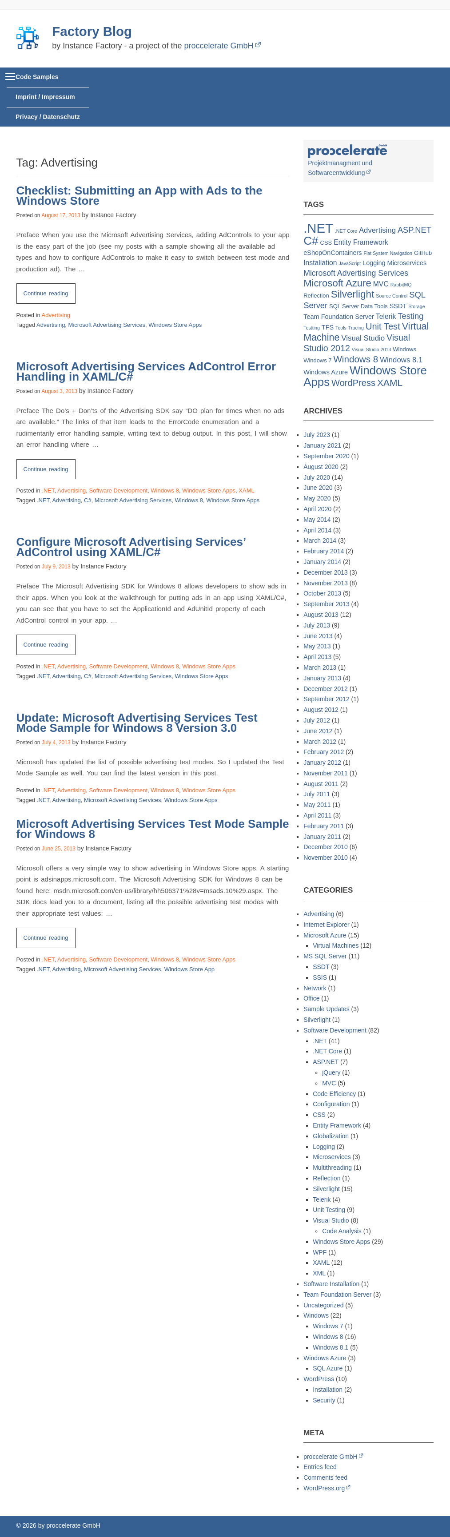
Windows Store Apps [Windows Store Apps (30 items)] (365, 376)
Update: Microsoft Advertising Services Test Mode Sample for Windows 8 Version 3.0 (137, 723)
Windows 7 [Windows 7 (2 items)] (317, 360)
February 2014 (323, 551)
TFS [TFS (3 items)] (328, 327)
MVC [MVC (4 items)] (381, 284)
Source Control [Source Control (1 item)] (391, 295)
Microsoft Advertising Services (106, 325)
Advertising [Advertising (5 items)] (377, 230)
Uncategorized (323, 1305)
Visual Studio (331, 1220)
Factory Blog (92, 31)
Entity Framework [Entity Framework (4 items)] (361, 242)
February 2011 (323, 826)
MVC (329, 1083)
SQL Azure (327, 1368)
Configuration (331, 1104)
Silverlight (317, 1019)
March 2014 (319, 540)
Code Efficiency (334, 1093)
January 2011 (322, 836)
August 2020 (320, 466)
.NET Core (327, 1051)
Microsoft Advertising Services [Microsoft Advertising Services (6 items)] (355, 273)
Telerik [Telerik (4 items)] (386, 316)
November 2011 (325, 773)
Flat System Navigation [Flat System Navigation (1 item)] (387, 253)
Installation (327, 1389)
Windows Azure (324, 1358)
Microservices (332, 1156)
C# (88, 500)
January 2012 (322, 762)
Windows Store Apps (175, 325)
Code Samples (37, 76)
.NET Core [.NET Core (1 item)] (346, 231)
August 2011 (320, 783)
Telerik (322, 1199)
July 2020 (316, 477)
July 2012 (316, 720)
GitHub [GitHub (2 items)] (423, 253)
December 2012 (325, 688)
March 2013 (319, 667)
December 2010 (325, 846)
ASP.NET (325, 1061)
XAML (246, 490)
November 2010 (325, 857)
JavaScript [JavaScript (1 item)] (349, 263)
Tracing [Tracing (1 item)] (356, 327)
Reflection (326, 1178)
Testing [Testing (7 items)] (410, 316)
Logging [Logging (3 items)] (374, 262)
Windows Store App (189, 969)
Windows (316, 1315)
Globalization (331, 1136)
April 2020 (317, 508)
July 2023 (316, 434)
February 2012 (323, 751)
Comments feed (325, 1477)
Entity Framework (337, 1125)
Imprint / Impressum (45, 96)
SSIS (320, 977)
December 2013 (325, 572)
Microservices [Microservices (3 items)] (407, 262)
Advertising (56, 315)
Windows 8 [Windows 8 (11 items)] (355, 359)
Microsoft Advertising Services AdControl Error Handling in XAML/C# (146, 371)
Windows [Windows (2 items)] (404, 349)
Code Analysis (342, 1231)
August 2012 (320, 709)
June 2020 (317, 487)
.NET (48, 490)
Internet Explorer (326, 924)
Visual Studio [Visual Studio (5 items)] (363, 338)
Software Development (118, 490)
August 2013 (320, 614)
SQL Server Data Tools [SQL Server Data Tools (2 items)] (358, 306)
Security (324, 1400)
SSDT (321, 966)
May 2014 (317, 519)
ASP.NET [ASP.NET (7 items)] (414, 229)
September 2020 (326, 456)
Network (314, 988)
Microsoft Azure (324, 935)
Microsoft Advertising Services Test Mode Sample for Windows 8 (152, 829)
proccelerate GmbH (218, 45)
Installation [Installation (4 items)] (320, 262)
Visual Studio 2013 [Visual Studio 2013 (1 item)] (371, 349)
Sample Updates (326, 1009)
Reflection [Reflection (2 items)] (316, 295)
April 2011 (317, 815)
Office (311, 998)
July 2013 (316, 625)
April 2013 (317, 656)
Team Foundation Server (337, 1294)
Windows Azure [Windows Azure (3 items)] (325, 372)
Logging (324, 1146)
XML (319, 1273)
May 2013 (317, 646)
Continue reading (50, 295)
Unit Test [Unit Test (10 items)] (383, 326)
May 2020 (317, 498)
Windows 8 (165, 490)
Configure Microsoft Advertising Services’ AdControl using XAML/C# (131, 547)
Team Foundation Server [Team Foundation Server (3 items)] (338, 316)
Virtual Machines (335, 945)
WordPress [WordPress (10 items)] (353, 383)
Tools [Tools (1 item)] (340, 327)
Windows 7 (328, 1326)
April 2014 (317, 530)
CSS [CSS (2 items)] (326, 242)
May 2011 (317, 804)
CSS (319, 1114)
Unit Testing (329, 1209)
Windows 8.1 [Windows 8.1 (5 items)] (401, 360)
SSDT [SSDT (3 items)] (398, 306)
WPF (320, 1252)
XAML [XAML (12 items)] (389, 382)
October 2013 (322, 593)
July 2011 (316, 794)
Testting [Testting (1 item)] (311, 327)
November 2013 (325, 583)
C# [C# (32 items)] (311, 240)
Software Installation (331, 1283)
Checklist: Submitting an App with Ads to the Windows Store (139, 195)
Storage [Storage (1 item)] (416, 306)
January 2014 (322, 561)
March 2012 (319, 741)
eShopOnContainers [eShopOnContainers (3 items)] (332, 252)
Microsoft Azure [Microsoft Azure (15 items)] (337, 283)
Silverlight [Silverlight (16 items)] (352, 294)
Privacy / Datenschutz (48, 116)
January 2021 (322, 445)
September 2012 (326, 699)
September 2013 (326, 604)
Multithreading (332, 1167)
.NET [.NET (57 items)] (318, 228)
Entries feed (320, 1466)
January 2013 (322, 678)
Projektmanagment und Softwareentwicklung (347, 162)
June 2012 (317, 731)
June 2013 (317, 635)
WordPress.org (324, 1488)
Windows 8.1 (330, 1347)
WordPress (318, 1378)
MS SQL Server (325, 956)
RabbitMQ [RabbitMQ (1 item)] (401, 284)
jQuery (331, 1072)
